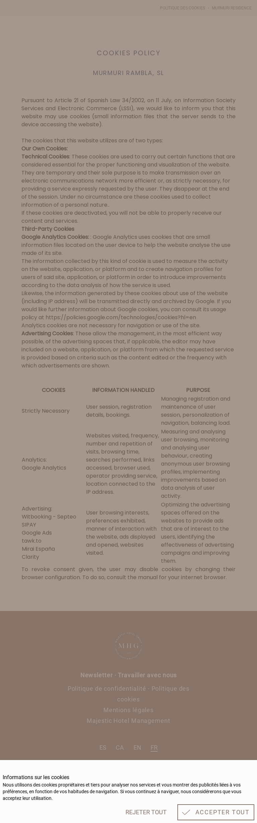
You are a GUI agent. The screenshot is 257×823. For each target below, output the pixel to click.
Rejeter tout (146, 812)
